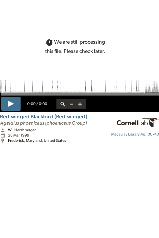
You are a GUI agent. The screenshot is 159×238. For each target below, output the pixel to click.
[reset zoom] (62, 104)
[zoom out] (71, 104)
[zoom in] (80, 104)
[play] (11, 104)
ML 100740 (135, 134)
